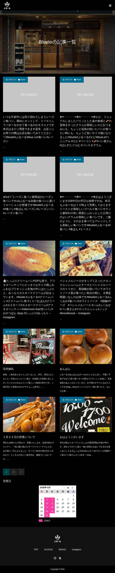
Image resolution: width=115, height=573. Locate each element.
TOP (36, 549)
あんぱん (65, 368)
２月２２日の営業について (19, 437)
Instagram (76, 549)
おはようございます (72, 437)
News (23, 80)
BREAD (62, 549)
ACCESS (48, 549)
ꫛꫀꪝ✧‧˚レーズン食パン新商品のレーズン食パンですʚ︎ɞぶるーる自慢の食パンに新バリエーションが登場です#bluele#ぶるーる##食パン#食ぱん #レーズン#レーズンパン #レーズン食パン (29, 205)
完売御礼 (8, 368)
